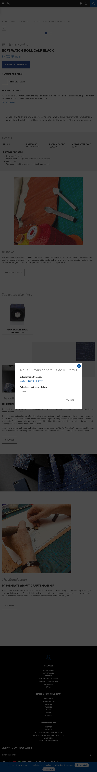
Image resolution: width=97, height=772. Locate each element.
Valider (70, 400)
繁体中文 (39, 381)
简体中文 (30, 381)
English (23, 381)
